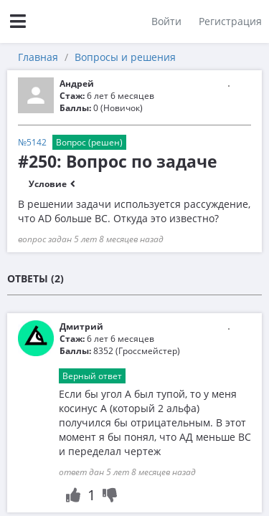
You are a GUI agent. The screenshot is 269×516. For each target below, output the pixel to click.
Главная (38, 57)
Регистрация (230, 21)
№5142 (32, 142)
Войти (166, 21)
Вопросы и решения (125, 57)
